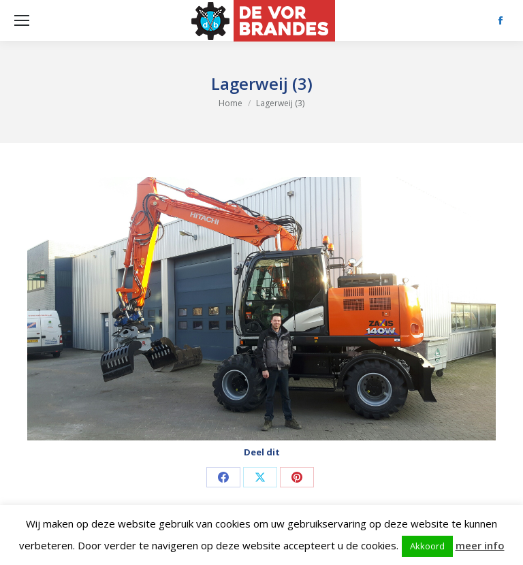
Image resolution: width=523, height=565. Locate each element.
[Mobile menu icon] (22, 20)
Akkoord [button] (427, 546)
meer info (480, 545)
